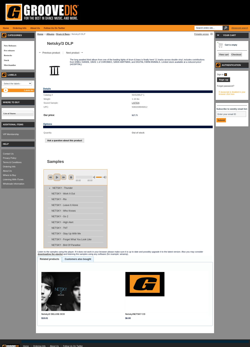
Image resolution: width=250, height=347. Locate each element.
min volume (94, 177)
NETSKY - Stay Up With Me (66, 233)
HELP (6, 144)
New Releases (10, 45)
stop (71, 177)
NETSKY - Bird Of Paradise (66, 245)
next (63, 177)
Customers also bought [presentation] (78, 259)
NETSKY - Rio (59, 199)
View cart (224, 54)
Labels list (28, 90)
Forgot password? (225, 86)
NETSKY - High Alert (62, 222)
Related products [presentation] (49, 259)
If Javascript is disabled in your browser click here (232, 93)
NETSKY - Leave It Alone (65, 205)
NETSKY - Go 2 (60, 216)
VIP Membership (11, 134)
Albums (50, 34)
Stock (6, 60)
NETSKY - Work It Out (63, 193)
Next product (74, 52)
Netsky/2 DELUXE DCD (53, 314)
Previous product (49, 52)
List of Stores (10, 113)
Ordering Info (9, 166)
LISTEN (135, 103)
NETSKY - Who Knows (64, 210)
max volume (105, 177)
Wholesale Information (13, 184)
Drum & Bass (63, 34)
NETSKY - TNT (60, 228)
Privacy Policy (9, 158)
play (57, 177)
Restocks (8, 55)
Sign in (222, 74)
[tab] (49, 259)
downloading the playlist (50, 254)
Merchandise (10, 65)
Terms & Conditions (12, 162)
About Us (7, 171)
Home (40, 34)
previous (50, 177)
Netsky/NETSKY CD (135, 314)
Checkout (236, 54)
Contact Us (8, 154)
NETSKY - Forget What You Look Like (71, 239)
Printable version (201, 34)
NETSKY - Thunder (63, 188)
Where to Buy (9, 175)
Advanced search (239, 28)
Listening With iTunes (13, 179)
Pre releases (9, 50)
